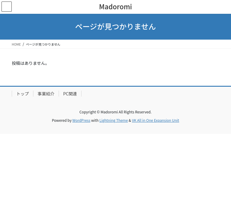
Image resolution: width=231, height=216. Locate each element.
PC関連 (70, 94)
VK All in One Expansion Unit (155, 120)
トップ (22, 94)
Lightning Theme (113, 120)
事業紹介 (46, 94)
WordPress (81, 120)
